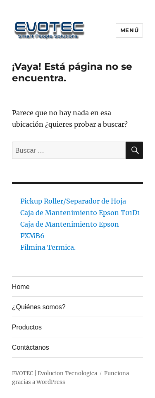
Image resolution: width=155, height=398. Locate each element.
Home (21, 286)
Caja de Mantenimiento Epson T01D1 (80, 212)
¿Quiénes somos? (39, 306)
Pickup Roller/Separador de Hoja (73, 201)
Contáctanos (30, 347)
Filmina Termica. (48, 247)
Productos (27, 327)
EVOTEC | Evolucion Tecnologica (54, 373)
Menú (129, 30)
